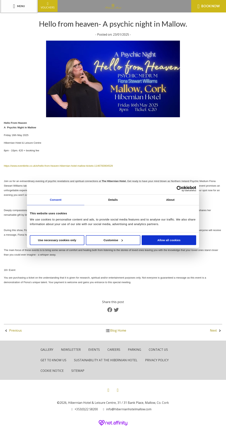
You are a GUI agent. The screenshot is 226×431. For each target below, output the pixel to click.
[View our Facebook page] (108, 389)
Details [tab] (113, 199)
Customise (113, 240)
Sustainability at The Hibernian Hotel (106, 360)
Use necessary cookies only (57, 240)
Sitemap (78, 370)
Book (208, 6)
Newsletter (71, 349)
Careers (114, 349)
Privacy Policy (158, 360)
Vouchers (48, 5)
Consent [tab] (56, 199)
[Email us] (126, 408)
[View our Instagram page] (118, 389)
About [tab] (170, 199)
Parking (135, 349)
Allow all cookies (168, 240)
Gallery (47, 349)
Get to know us (54, 360)
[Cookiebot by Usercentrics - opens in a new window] (179, 189)
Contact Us (159, 349)
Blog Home (116, 330)
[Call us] (84, 408)
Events (94, 349)
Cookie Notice (52, 370)
